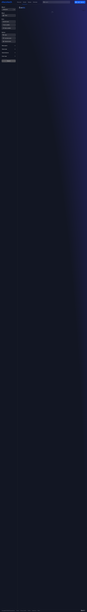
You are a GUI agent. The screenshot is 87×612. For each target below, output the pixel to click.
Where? (3, 7)
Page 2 (83, 10)
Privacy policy (23, 610)
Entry (3, 19)
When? (3, 13)
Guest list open (6, 21)
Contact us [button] (34, 610)
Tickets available (6, 24)
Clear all (8, 60)
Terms (17, 610)
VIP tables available (7, 28)
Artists (29, 610)
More (39, 610)
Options (3, 32)
